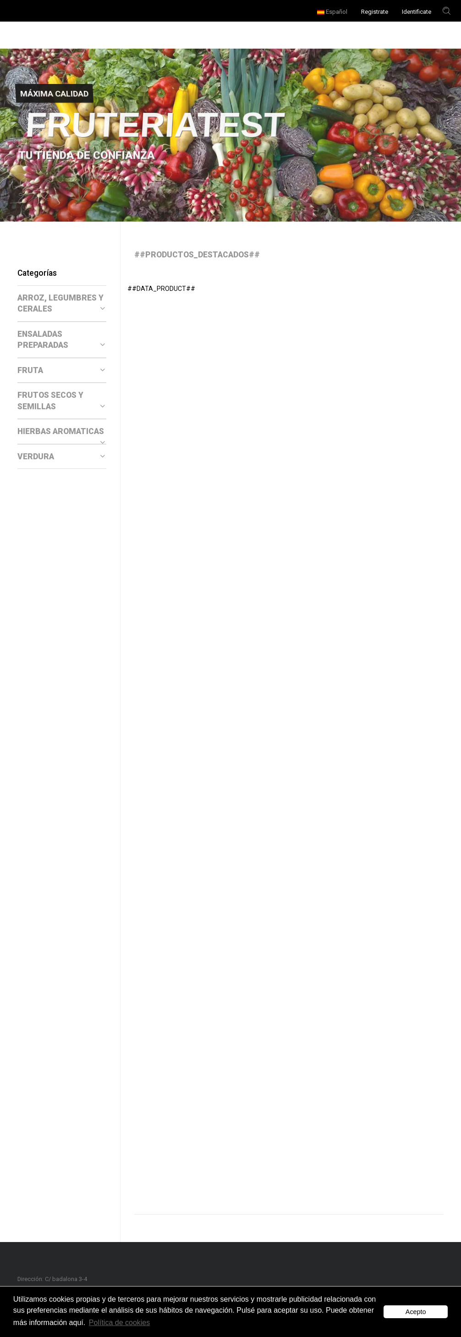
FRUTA (61, 370)
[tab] (61, 303)
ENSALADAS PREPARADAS (61, 339)
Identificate (416, 11)
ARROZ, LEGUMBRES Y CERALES (61, 303)
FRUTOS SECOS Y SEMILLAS (61, 400)
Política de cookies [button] (119, 1322)
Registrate (374, 11)
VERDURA (61, 456)
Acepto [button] (416, 1311)
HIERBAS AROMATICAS (61, 432)
